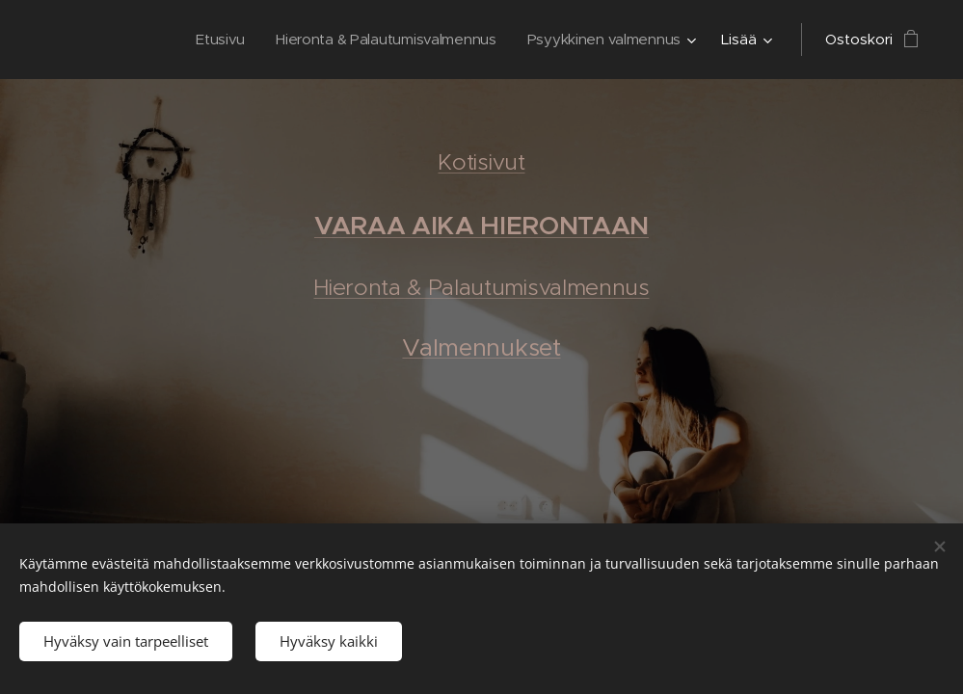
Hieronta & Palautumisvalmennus (481, 287)
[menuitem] (211, 39)
